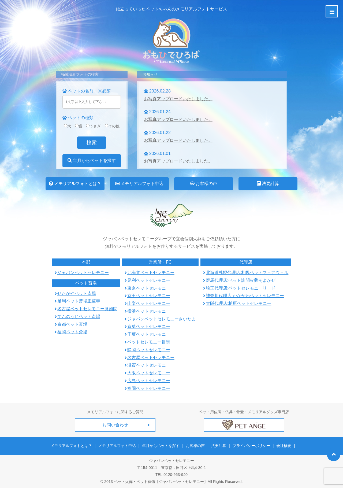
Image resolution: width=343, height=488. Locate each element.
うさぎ (93, 126)
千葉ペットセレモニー (148, 334)
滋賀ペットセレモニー (148, 365)
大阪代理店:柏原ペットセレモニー (238, 303)
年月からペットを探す (92, 160)
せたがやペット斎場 (76, 293)
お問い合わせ (115, 425)
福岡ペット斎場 (72, 332)
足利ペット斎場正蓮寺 (78, 301)
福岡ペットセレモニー (148, 388)
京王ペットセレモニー (148, 295)
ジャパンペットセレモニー (83, 272)
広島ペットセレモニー (148, 380)
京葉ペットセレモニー (148, 326)
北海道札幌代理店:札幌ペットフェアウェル (247, 272)
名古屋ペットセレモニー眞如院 (87, 308)
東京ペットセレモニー (148, 288)
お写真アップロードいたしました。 (178, 99)
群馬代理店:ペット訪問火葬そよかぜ (240, 280)
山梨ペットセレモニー (148, 303)
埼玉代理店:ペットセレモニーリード (240, 288)
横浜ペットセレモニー (148, 311)
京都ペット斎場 (72, 324)
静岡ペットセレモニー (148, 349)
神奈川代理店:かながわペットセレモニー (245, 295)
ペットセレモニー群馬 (148, 342)
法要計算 (268, 183)
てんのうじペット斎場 (78, 316)
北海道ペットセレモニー (150, 272)
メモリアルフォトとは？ (75, 183)
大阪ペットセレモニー (148, 373)
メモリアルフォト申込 (139, 183)
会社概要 (283, 445)
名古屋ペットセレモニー (150, 357)
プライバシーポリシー (251, 445)
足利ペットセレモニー (148, 280)
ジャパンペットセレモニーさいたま (161, 319)
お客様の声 (203, 183)
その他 (112, 126)
